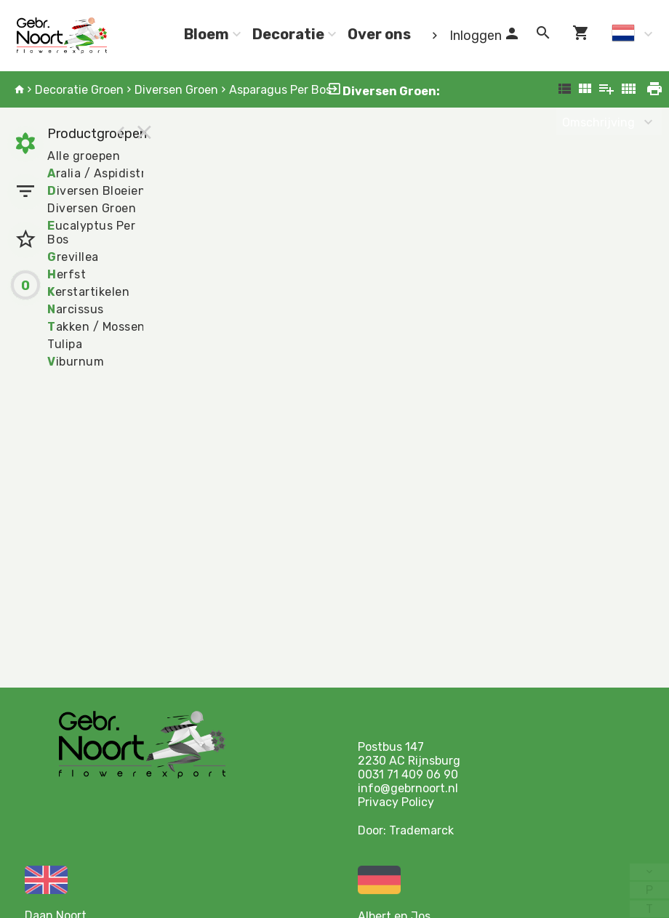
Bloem (206, 34)
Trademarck (421, 830)
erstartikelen (88, 292)
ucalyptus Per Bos (91, 232)
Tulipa (64, 344)
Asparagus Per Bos (280, 90)
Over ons (379, 34)
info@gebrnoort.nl (408, 788)
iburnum (75, 362)
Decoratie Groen (79, 90)
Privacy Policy (396, 802)
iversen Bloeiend (100, 191)
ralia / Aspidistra (100, 173)
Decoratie (288, 34)
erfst (66, 274)
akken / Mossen (96, 327)
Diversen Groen (176, 90)
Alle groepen (83, 156)
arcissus (75, 309)
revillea (73, 257)
